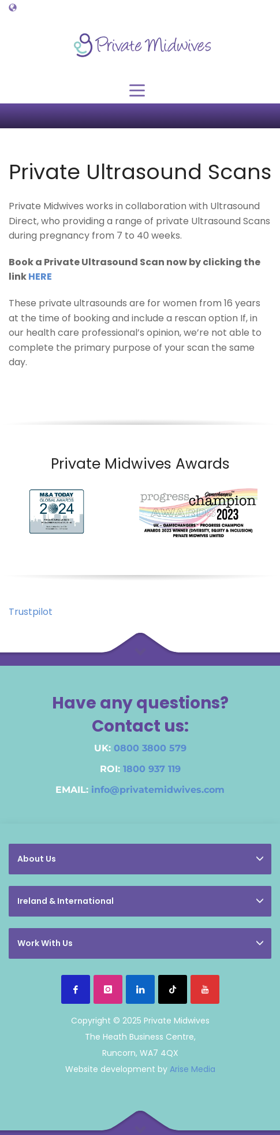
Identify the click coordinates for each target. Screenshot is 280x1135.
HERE (40, 276)
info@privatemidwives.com (158, 789)
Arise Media (192, 1069)
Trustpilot (31, 611)
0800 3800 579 (150, 748)
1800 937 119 (152, 768)
